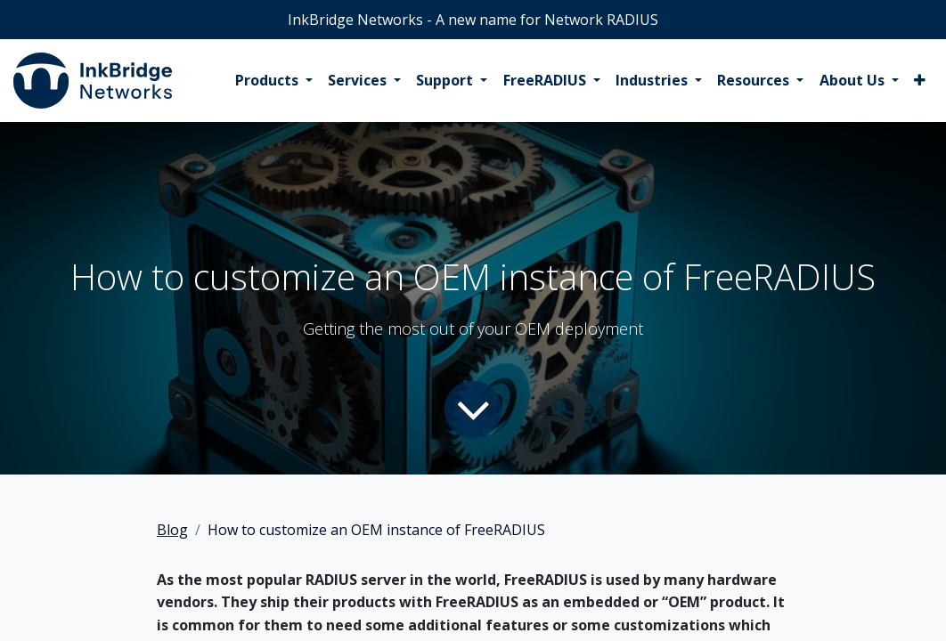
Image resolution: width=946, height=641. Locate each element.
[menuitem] (274, 81)
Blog (172, 530)
